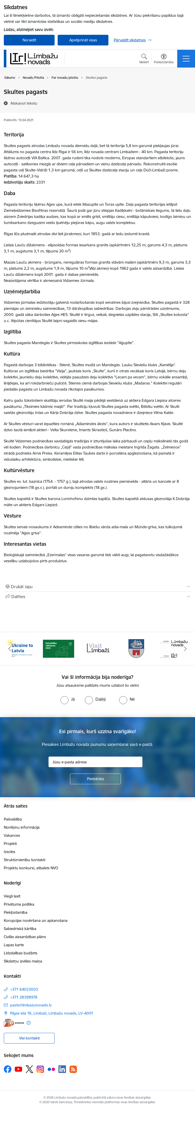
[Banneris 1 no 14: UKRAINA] (19, 648)
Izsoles (9, 851)
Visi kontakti (29, 1038)
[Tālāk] (185, 648)
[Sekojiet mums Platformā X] (29, 1069)
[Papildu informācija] (28, 1023)
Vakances (12, 835)
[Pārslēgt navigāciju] (186, 59)
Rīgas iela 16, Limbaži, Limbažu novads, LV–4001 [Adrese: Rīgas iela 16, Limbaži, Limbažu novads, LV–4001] (51, 1013)
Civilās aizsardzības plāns (25, 936)
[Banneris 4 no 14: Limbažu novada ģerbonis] (136, 648)
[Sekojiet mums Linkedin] (62, 1069)
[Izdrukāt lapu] (97, 586)
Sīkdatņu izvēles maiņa (23, 961)
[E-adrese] (14, 1023)
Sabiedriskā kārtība (20, 928)
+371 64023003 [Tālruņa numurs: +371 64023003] (24, 989)
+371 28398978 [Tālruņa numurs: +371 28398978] (23, 997)
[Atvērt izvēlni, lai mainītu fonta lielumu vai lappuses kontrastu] (163, 59)
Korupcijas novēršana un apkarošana (36, 920)
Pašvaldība (13, 819)
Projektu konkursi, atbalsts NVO (31, 867)
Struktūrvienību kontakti (24, 859)
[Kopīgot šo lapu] (97, 596)
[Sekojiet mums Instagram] (40, 1069)
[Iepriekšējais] (10, 648)
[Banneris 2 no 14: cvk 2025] (58, 648)
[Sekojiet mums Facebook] (7, 1069)
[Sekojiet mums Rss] (73, 1069)
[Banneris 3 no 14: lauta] (97, 648)
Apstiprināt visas (83, 40)
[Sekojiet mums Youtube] (18, 1069)
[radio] (67, 699)
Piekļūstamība (15, 912)
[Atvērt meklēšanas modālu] (144, 59)
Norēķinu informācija (22, 827)
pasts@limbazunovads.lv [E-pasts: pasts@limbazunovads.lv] (31, 1005)
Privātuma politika (19, 904)
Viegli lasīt (12, 896)
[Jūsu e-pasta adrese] (95, 762)
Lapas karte (14, 944)
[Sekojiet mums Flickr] (51, 1069)
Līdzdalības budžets (20, 953)
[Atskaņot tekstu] (23, 103)
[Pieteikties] (95, 779)
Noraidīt (29, 40)
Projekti (10, 843)
